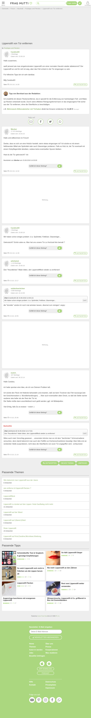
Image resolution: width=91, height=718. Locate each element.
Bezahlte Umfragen (37, 656)
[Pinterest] (39, 700)
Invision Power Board (42, 616)
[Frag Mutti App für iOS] (42, 664)
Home (31, 644)
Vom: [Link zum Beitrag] (5, 84)
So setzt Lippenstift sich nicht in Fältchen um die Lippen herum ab (30, 571)
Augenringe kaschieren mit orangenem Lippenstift (19, 599)
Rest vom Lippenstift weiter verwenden (72, 585)
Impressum (50, 688)
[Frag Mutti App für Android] (49, 664)
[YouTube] (32, 700)
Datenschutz (51, 682)
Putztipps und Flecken (12, 48)
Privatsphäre (51, 685)
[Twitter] (50, 121)
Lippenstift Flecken (25, 583)
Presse (48, 647)
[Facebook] (40, 121)
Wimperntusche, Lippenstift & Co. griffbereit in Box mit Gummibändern (66, 599)
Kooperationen (52, 650)
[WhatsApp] (60, 121)
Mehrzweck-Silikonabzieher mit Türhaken (24, 109)
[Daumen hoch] (59, 166)
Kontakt (32, 685)
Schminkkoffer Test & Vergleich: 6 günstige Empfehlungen (30, 554)
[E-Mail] (31, 121)
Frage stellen (72, 3)
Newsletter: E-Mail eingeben (40, 627)
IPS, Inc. (58, 616)
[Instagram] (45, 700)
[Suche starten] (38, 3)
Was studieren (51, 653)
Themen (32, 647)
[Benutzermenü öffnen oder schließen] (87, 3)
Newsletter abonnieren (45, 637)
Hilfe (31, 682)
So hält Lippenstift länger (71, 552)
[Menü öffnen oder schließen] (3, 3)
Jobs (31, 653)
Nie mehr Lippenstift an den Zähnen (62, 568)
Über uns (49, 644)
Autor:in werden (36, 650)
